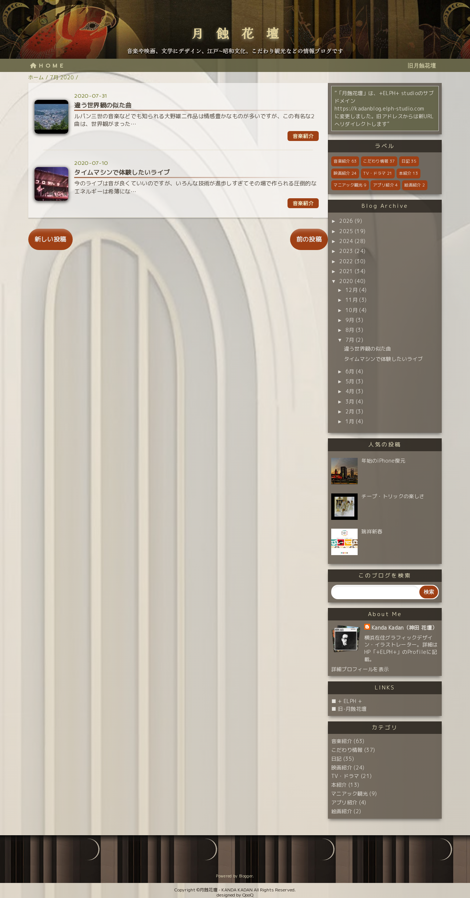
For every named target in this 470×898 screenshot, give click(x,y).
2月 (350, 411)
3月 (350, 401)
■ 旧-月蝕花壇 (349, 708)
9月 (350, 319)
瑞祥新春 (371, 531)
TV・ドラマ (377, 173)
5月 (350, 381)
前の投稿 (309, 239)
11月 (352, 299)
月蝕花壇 (241, 33)
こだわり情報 (379, 161)
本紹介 (408, 173)
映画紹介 (345, 173)
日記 (408, 161)
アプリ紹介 (385, 185)
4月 (350, 391)
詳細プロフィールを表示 (360, 669)
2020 (346, 281)
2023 (346, 250)
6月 (350, 371)
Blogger (246, 876)
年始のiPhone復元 (383, 460)
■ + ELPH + (346, 701)
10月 (352, 310)
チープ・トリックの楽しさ (392, 496)
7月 (350, 339)
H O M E (46, 66)
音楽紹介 (345, 161)
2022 (346, 261)
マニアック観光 (349, 185)
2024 (346, 241)
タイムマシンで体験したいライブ (383, 358)
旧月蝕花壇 (422, 66)
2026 (346, 220)
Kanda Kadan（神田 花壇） (404, 627)
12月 (352, 289)
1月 (350, 421)
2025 (346, 231)
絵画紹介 (414, 185)
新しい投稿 (50, 239)
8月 (350, 329)
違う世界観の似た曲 (367, 348)
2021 (346, 271)
